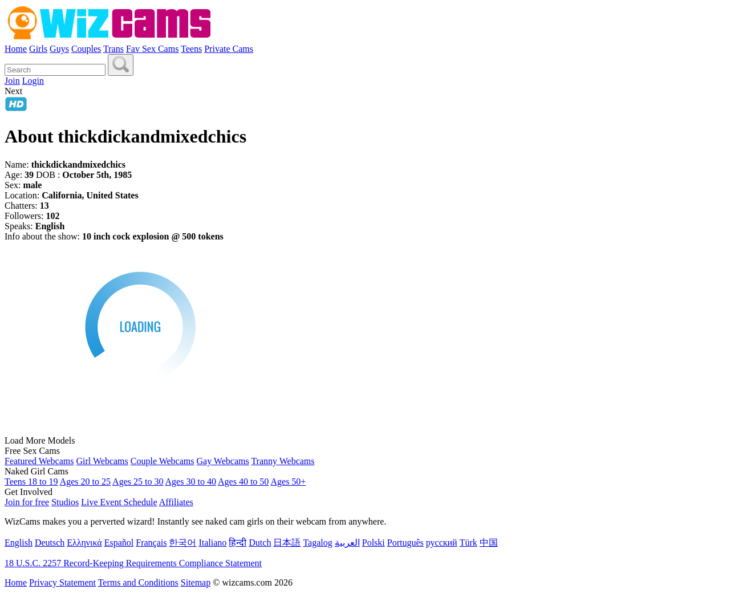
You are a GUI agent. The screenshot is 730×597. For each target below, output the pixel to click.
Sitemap (195, 582)
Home (16, 49)
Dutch (260, 542)
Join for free (27, 502)
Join (12, 81)
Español (119, 542)
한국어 (182, 542)
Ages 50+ (288, 481)
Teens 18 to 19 (31, 481)
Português (405, 542)
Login (33, 81)
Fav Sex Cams (152, 49)
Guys (59, 49)
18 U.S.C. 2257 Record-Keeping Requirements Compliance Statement (133, 563)
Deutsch (49, 542)
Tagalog (317, 542)
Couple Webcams (162, 461)
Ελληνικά (84, 542)
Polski (373, 542)
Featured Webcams (39, 461)
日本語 (287, 542)
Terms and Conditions (138, 582)
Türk (468, 542)
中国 (489, 542)
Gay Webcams (223, 461)
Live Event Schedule (119, 502)
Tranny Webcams (282, 461)
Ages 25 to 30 (137, 481)
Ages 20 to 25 (85, 481)
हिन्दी (237, 542)
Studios (65, 502)
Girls (38, 49)
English (19, 542)
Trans (113, 49)
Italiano (212, 542)
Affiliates (176, 502)
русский (441, 542)
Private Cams (228, 49)
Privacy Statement (62, 582)
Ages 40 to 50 (243, 481)
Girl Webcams (102, 461)
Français (151, 542)
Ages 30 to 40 (190, 481)
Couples (86, 49)
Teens (191, 49)
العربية (347, 542)
